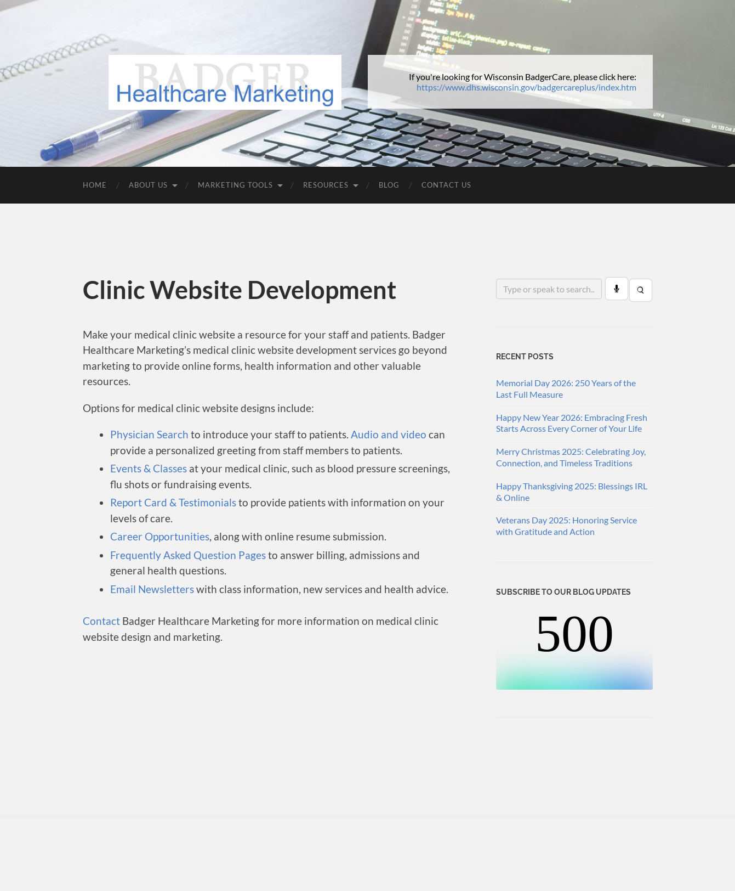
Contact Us (446, 185)
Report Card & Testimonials (173, 502)
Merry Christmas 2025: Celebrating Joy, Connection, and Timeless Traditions (571, 457)
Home (95, 185)
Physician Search (149, 434)
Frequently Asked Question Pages (188, 555)
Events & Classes (148, 468)
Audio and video (388, 434)
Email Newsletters (152, 589)
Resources (326, 185)
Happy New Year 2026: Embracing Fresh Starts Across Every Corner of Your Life (571, 423)
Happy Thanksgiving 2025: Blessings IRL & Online (571, 492)
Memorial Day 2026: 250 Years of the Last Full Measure (566, 388)
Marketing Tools (235, 185)
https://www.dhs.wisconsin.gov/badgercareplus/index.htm (526, 87)
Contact (101, 620)
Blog (389, 185)
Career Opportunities (159, 536)
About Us (148, 185)
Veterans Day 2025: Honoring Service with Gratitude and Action (566, 526)
